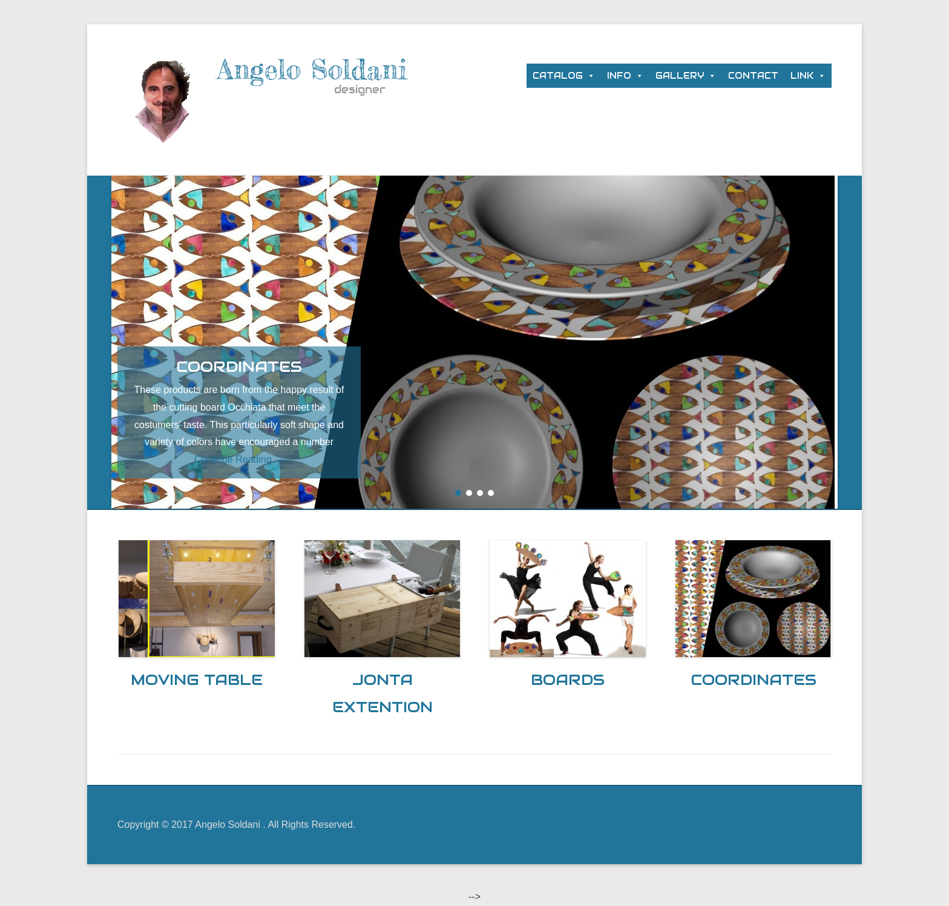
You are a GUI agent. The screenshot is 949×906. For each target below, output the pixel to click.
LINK (801, 75)
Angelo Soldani (312, 69)
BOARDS (568, 679)
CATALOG (558, 75)
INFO (619, 75)
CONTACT (753, 75)
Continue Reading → (239, 459)
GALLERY (679, 75)
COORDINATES (753, 679)
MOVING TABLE (197, 679)
